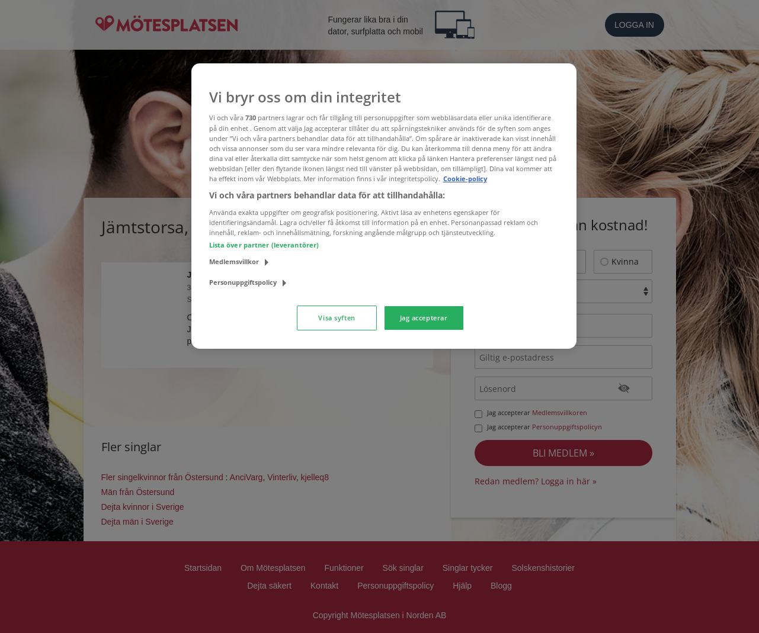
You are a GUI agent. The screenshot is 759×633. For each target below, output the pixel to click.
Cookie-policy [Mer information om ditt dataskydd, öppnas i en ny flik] (465, 178)
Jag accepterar (424, 317)
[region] (384, 206)
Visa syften (336, 317)
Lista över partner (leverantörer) (264, 244)
